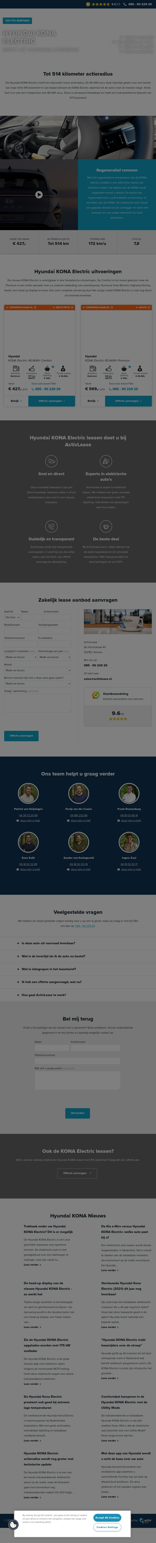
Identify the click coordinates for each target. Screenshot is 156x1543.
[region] (72, 1523)
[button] (13, 1524)
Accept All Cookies (107, 1517)
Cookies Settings (107, 1527)
